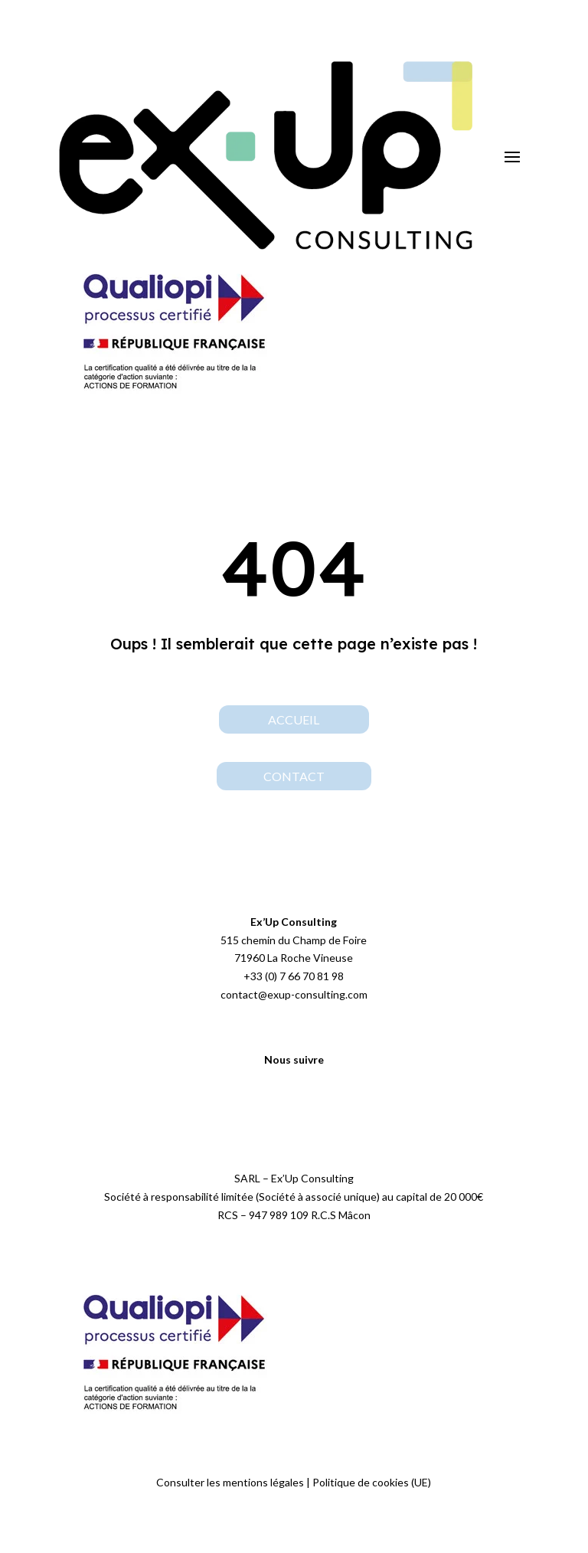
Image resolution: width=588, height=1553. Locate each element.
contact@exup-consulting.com (294, 994)
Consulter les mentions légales (230, 1482)
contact (294, 776)
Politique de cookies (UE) (371, 1482)
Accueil (293, 719)
